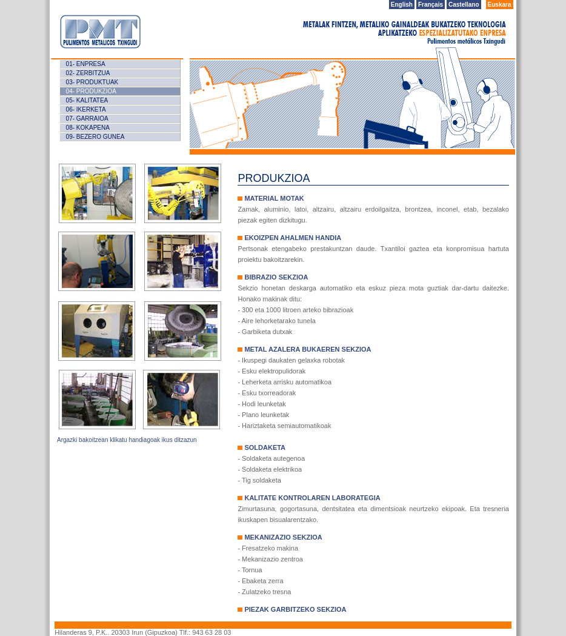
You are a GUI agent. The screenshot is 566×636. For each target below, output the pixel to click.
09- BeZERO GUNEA (95, 136)
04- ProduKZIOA (91, 91)
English (402, 4)
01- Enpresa (85, 64)
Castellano (463, 4)
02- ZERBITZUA (88, 73)
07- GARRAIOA (87, 118)
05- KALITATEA (87, 100)
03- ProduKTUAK (92, 82)
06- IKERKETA (86, 109)
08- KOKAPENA (88, 127)
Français (430, 4)
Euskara (499, 4)
